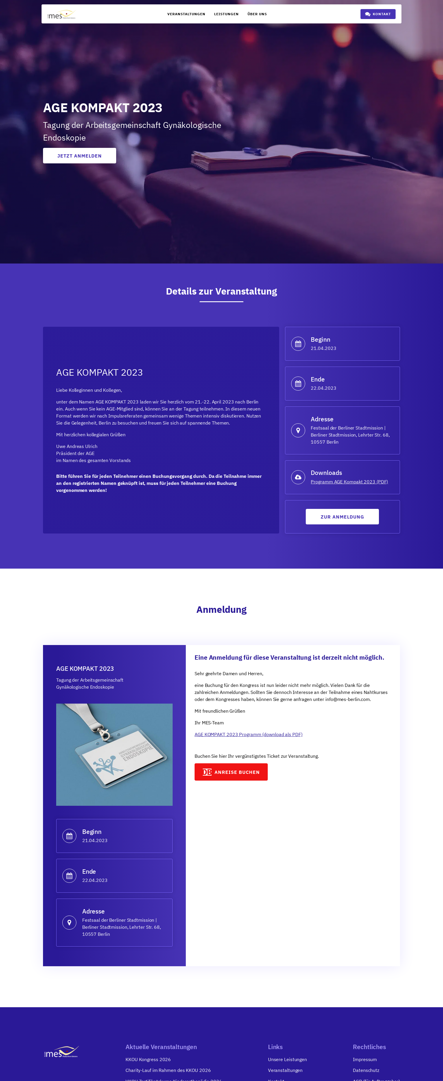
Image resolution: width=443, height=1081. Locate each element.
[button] (378, 14)
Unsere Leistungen (287, 1061)
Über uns (257, 14)
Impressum (365, 1061)
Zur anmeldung (342, 518)
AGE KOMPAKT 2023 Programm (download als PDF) (249, 735)
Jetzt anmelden (79, 156)
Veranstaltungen (186, 14)
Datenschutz (366, 1072)
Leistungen (226, 14)
